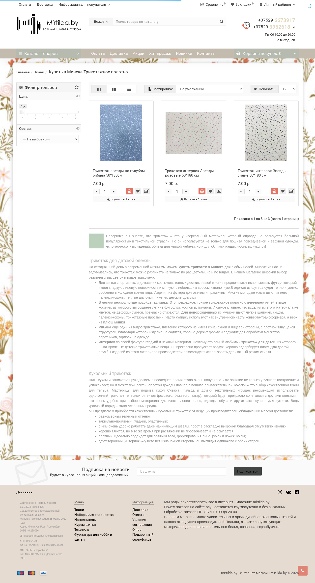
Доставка (45, 4)
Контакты (206, 53)
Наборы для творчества (94, 515)
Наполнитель (85, 520)
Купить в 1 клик (121, 199)
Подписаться (247, 471)
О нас (136, 529)
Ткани (39, 72)
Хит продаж (160, 53)
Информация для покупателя (84, 4)
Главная (23, 72)
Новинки (184, 53)
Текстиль (81, 529)
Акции (138, 53)
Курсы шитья (85, 525)
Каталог (49, 52)
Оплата (25, 4)
